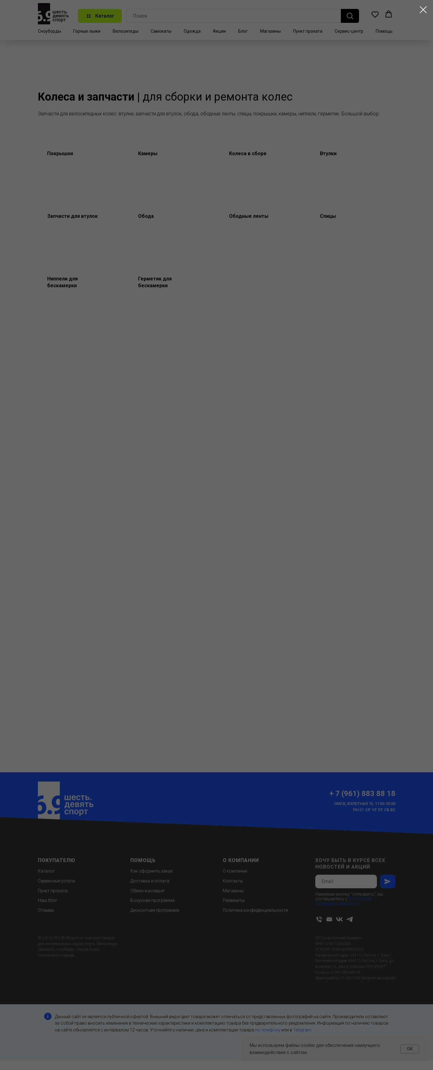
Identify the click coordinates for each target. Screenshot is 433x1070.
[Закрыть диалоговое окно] (423, 9)
